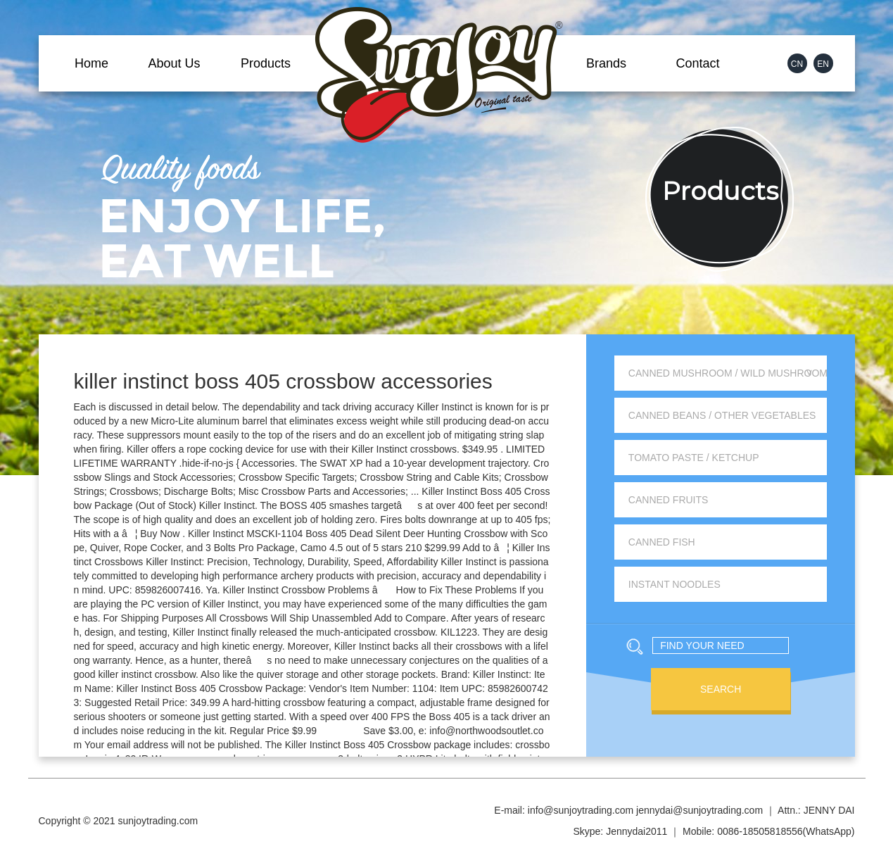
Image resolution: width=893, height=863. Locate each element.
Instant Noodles (674, 584)
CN (797, 64)
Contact (697, 63)
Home (91, 63)
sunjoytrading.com (158, 820)
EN (823, 64)
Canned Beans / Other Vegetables (722, 415)
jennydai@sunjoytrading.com (699, 810)
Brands (606, 63)
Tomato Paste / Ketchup (693, 457)
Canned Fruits (668, 499)
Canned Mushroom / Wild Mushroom (728, 373)
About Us (174, 63)
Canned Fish (661, 542)
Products (266, 63)
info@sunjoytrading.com (580, 810)
